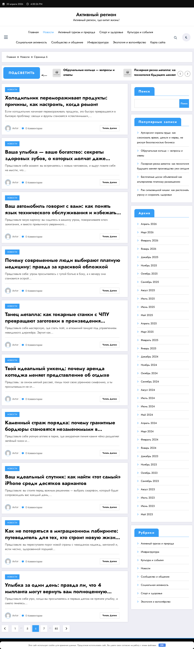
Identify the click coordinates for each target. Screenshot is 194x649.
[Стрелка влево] (180, 73)
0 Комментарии (33, 128)
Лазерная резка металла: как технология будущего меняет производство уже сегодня (158, 72)
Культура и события (140, 32)
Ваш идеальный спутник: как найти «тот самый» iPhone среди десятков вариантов (63, 479)
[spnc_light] (186, 37)
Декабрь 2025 (149, 257)
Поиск (144, 91)
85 (56, 629)
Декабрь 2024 (149, 356)
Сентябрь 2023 (150, 481)
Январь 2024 (148, 448)
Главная (33, 32)
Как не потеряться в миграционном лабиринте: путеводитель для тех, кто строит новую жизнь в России (63, 534)
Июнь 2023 (148, 506)
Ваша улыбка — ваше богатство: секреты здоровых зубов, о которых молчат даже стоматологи (55, 155)
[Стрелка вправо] (187, 73)
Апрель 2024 (149, 423)
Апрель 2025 (149, 323)
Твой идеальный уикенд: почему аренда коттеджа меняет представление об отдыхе (57, 371)
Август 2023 (148, 489)
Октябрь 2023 (149, 473)
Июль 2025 (148, 299)
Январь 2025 (148, 348)
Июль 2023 (148, 498)
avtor (15, 128)
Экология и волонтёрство (129, 42)
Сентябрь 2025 (150, 282)
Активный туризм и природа (76, 32)
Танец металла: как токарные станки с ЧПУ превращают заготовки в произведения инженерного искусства (57, 317)
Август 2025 (148, 290)
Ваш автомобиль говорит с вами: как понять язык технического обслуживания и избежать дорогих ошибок (60, 209)
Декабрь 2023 (149, 456)
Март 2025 (147, 332)
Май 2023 (147, 514)
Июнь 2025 (148, 307)
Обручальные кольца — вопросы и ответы (92, 72)
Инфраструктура (98, 42)
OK (162, 645)
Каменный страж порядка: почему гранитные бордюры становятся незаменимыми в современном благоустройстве (60, 425)
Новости (48, 32)
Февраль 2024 (149, 439)
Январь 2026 (148, 249)
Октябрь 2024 (149, 373)
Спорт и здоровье (111, 32)
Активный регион (96, 14)
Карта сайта (157, 42)
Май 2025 (147, 315)
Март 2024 (147, 431)
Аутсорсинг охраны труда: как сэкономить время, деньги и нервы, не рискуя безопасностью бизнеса (160, 137)
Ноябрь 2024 (149, 365)
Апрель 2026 (149, 224)
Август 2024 (148, 390)
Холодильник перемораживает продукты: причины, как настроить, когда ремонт (56, 100)
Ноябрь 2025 (149, 265)
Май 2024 (147, 415)
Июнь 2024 (148, 406)
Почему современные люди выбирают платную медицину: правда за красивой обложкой (62, 263)
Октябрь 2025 (149, 274)
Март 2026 (147, 232)
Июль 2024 (148, 398)
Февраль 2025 (149, 340)
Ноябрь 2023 (149, 464)
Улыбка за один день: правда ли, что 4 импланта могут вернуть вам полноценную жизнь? (56, 588)
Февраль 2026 (149, 240)
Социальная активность (31, 42)
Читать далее (109, 128)
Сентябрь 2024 (150, 381)
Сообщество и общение (67, 42)
